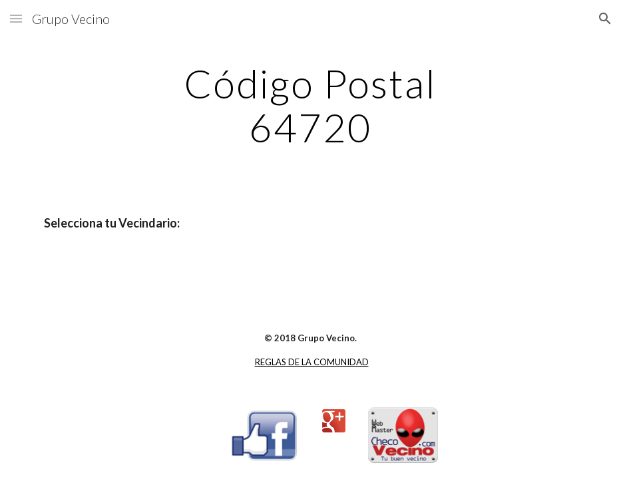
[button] (16, 18)
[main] (310, 105)
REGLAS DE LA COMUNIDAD (312, 362)
